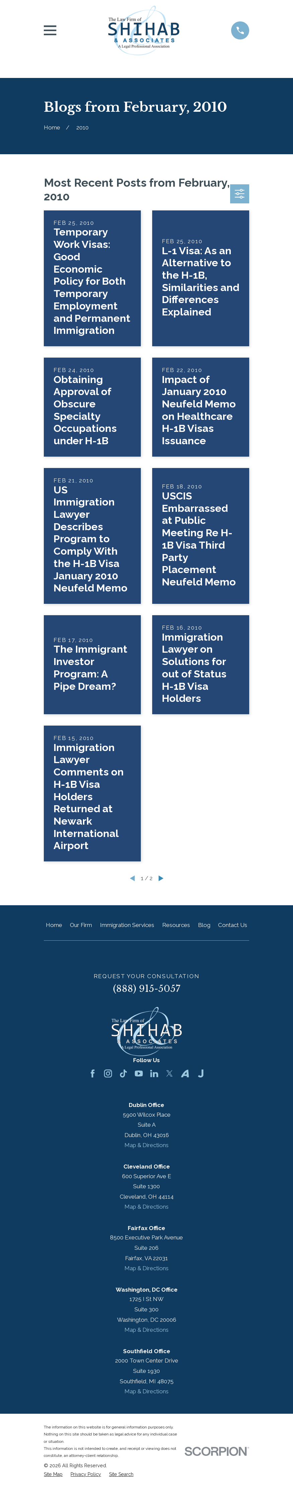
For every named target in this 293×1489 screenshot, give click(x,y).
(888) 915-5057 (146, 988)
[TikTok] (123, 1073)
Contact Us (232, 925)
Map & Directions (146, 1145)
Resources (176, 925)
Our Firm (81, 925)
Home (54, 925)
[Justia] (201, 1073)
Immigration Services (127, 925)
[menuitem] (53, 1474)
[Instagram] (108, 1073)
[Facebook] (93, 1073)
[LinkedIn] (154, 1073)
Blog (204, 925)
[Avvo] (185, 1073)
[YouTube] (139, 1073)
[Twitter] (170, 1073)
